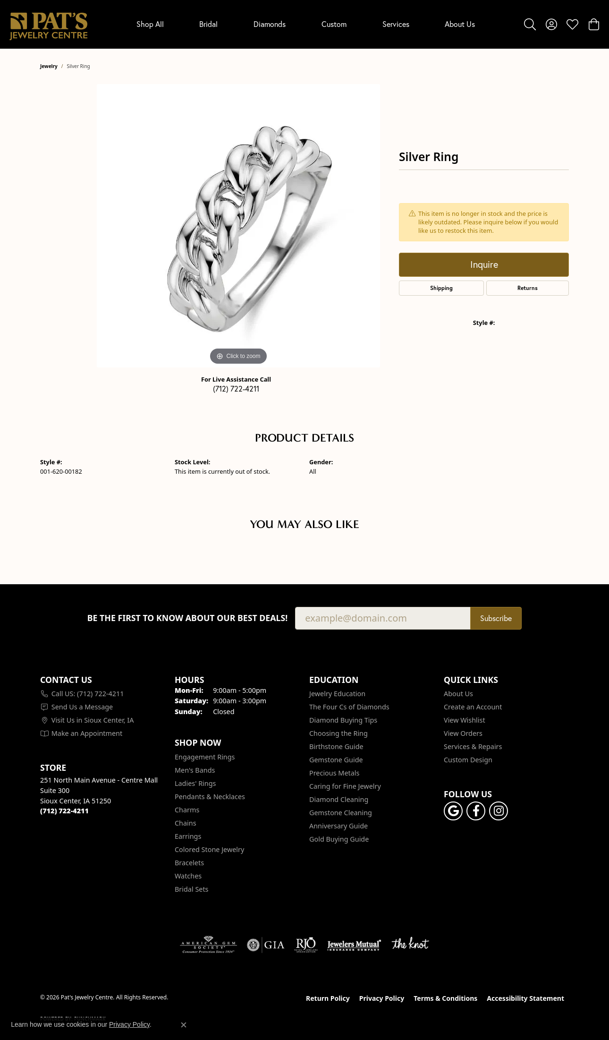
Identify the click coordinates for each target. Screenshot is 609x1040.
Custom (334, 24)
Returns (527, 287)
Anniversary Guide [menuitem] (338, 825)
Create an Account (473, 706)
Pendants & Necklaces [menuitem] (210, 796)
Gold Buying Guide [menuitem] (339, 839)
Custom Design (468, 759)
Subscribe (496, 618)
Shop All (150, 24)
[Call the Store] (64, 810)
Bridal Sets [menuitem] (192, 889)
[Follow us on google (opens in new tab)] (453, 810)
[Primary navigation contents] (305, 24)
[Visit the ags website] (208, 945)
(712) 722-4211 (236, 388)
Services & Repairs (473, 746)
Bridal (208, 24)
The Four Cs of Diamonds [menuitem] (349, 706)
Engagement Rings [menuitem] (205, 756)
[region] (238, 225)
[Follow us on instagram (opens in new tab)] (498, 810)
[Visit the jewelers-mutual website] (354, 945)
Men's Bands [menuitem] (195, 770)
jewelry (49, 66)
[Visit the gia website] (266, 945)
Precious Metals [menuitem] (334, 772)
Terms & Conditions (445, 998)
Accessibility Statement (525, 998)
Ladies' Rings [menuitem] (195, 783)
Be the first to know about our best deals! (187, 618)
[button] (530, 24)
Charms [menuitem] (187, 809)
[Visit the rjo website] (306, 945)
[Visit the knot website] (410, 945)
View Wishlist (464, 720)
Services (395, 24)
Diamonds (270, 24)
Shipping (441, 287)
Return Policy (328, 998)
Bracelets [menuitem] (189, 862)
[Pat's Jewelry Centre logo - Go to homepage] (48, 24)
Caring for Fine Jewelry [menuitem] (345, 786)
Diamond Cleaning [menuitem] (338, 799)
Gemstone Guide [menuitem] (336, 759)
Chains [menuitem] (185, 822)
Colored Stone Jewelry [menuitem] (209, 849)
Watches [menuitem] (188, 875)
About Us (460, 24)
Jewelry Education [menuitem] (337, 693)
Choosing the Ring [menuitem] (338, 733)
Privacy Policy (381, 998)
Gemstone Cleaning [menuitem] (340, 812)
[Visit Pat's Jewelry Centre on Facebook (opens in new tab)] (475, 810)
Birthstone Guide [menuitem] (336, 746)
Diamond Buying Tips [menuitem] (343, 720)
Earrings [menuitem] (188, 836)
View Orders (463, 733)
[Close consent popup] (183, 1025)
